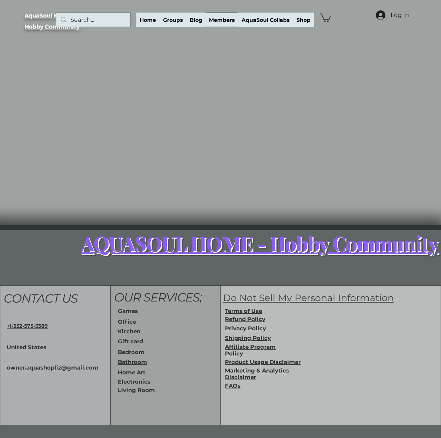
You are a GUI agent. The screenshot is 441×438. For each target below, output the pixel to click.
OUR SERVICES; (158, 297)
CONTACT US (41, 298)
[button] (325, 17)
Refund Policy (245, 319)
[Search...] (92, 20)
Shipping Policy (248, 337)
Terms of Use (243, 310)
